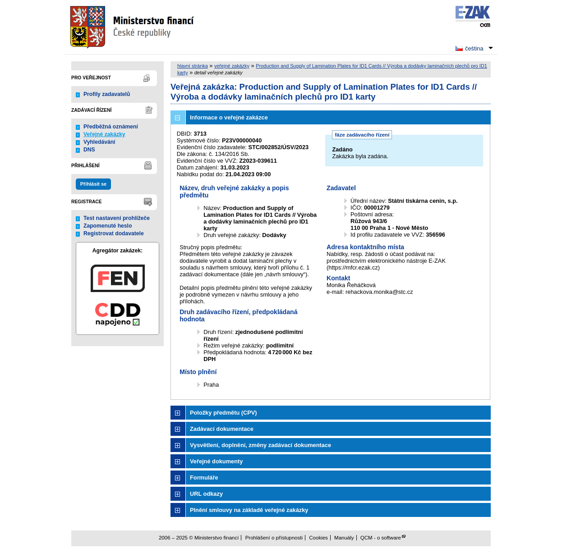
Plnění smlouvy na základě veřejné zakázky (249, 510)
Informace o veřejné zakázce (229, 117)
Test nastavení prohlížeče (116, 218)
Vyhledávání (99, 142)
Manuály (344, 537)
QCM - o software (380, 537)
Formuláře (204, 477)
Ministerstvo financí (133, 27)
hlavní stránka (192, 66)
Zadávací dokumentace (221, 428)
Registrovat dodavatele (113, 233)
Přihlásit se (93, 184)
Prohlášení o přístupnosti (274, 537)
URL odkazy (206, 493)
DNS (89, 149)
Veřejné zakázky (104, 134)
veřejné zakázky (231, 66)
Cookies (318, 537)
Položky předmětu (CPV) (223, 412)
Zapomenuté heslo (107, 226)
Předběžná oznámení (110, 126)
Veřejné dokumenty (216, 461)
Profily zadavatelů (106, 94)
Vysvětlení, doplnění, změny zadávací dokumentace (260, 445)
